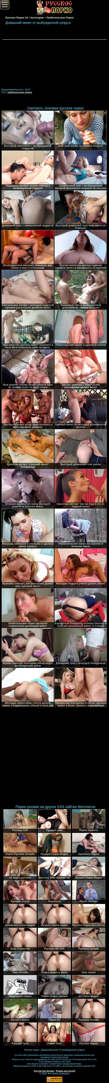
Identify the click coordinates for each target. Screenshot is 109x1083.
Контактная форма (44, 1071)
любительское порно (19, 92)
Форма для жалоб (65, 1071)
